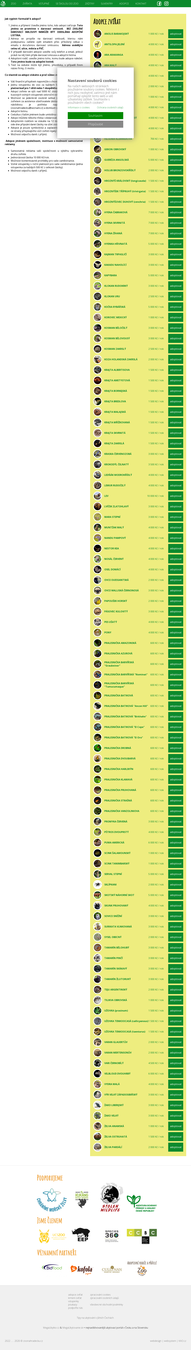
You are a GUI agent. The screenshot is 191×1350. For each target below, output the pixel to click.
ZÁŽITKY (89, 3)
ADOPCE (124, 3)
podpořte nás (75, 1307)
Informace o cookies (79, 107)
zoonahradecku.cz (33, 1340)
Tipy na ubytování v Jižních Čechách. (95, 1317)
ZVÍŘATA (27, 3)
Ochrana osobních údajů (110, 107)
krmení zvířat (75, 1298)
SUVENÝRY (107, 3)
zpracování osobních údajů (104, 1298)
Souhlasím (95, 116)
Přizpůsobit (95, 124)
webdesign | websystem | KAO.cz (168, 1340)
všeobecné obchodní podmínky (106, 1304)
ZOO (13, 3)
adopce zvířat (75, 1294)
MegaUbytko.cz (51, 1327)
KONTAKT (140, 3)
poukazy (72, 1304)
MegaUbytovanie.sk (72, 1327)
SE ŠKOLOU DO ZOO (67, 3)
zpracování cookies (100, 1294)
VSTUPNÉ (44, 3)
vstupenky (73, 1301)
